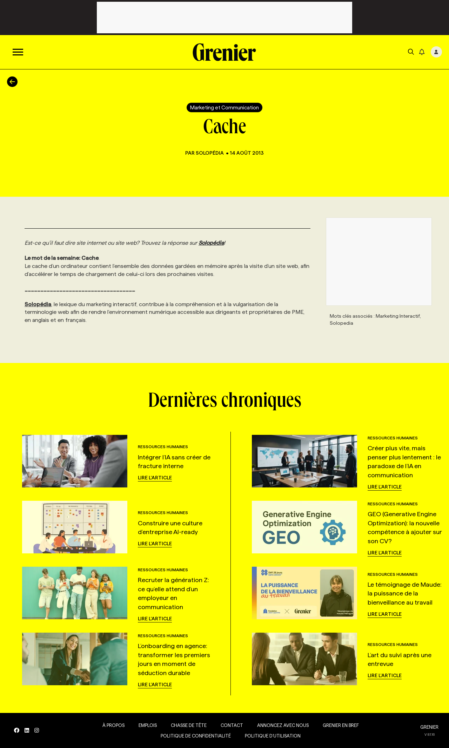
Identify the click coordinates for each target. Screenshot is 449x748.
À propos (113, 725)
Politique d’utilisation (273, 735)
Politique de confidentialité (196, 735)
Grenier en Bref (341, 725)
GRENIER (429, 727)
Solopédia (210, 153)
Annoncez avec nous (283, 725)
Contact (232, 725)
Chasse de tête (189, 725)
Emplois (148, 725)
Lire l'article (155, 477)
